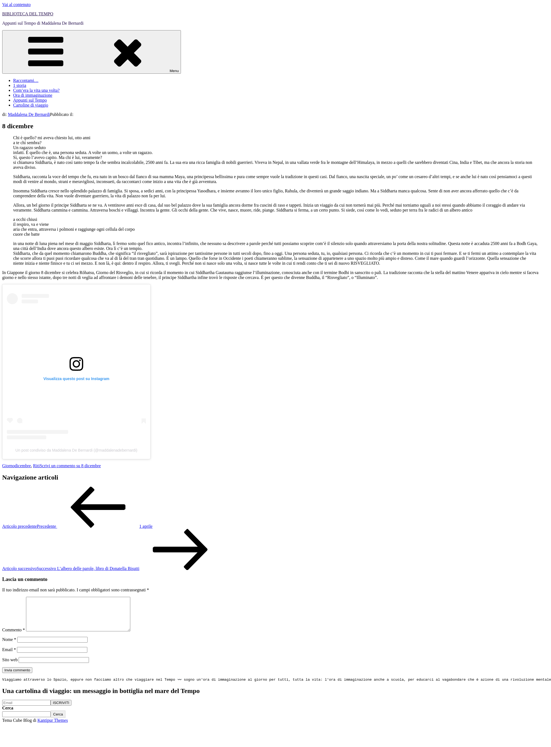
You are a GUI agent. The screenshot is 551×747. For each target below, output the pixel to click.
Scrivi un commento (70, 465)
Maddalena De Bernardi (29, 114)
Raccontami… (25, 80)
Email (9, 656)
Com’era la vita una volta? (36, 90)
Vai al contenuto (16, 4)
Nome (9, 646)
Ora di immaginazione (32, 95)
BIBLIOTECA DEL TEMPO (27, 14)
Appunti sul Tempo (30, 100)
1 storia (19, 85)
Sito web (10, 666)
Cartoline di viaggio (30, 105)
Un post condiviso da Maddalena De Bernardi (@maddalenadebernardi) (76, 450)
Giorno (8, 465)
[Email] (26, 710)
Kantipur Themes (52, 727)
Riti (36, 465)
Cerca (7, 715)
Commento (13, 636)
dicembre (23, 465)
